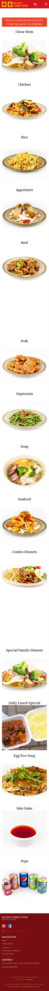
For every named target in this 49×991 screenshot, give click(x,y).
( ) (41, 4)
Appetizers (24, 190)
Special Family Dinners (24, 650)
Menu (4, 941)
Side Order (24, 808)
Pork (24, 341)
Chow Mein (24, 32)
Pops (24, 861)
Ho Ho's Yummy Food (15, 917)
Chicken (24, 85)
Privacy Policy (8, 954)
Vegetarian (24, 394)
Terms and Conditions (11, 951)
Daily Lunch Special (24, 703)
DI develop (29, 979)
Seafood (24, 499)
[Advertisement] (24, 14)
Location (5, 947)
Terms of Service (29, 986)
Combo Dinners (24, 552)
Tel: (9, 967)
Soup (24, 446)
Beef (24, 243)
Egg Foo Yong (24, 756)
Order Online (7, 944)
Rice (24, 137)
